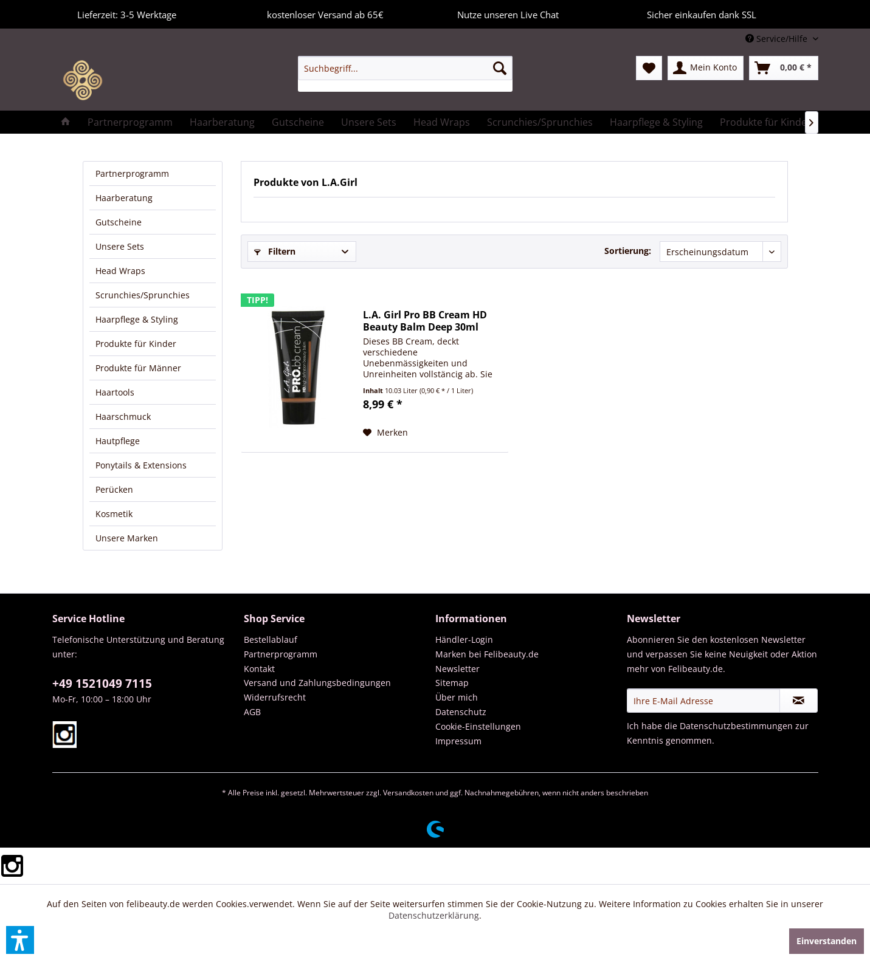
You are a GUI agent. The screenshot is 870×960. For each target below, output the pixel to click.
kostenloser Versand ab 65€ (313, 13)
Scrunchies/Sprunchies (142, 295)
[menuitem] (405, 74)
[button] (20, 940)
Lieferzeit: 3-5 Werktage (114, 13)
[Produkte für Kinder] (765, 122)
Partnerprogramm (132, 173)
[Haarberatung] (222, 122)
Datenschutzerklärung (433, 915)
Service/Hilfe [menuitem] (777, 38)
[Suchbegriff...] (405, 68)
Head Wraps (120, 270)
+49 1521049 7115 (102, 683)
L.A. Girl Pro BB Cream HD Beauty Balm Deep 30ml (425, 321)
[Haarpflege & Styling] (656, 122)
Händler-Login (464, 639)
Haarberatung (124, 198)
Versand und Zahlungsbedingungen (317, 682)
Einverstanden (826, 941)
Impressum (458, 741)
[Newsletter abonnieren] (798, 700)
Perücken (114, 489)
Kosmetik (114, 513)
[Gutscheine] (298, 122)
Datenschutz (460, 712)
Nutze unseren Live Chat (495, 13)
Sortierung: (627, 250)
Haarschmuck (123, 416)
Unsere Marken (126, 538)
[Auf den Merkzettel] (385, 432)
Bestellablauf (270, 639)
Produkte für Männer (138, 368)
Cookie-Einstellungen (478, 726)
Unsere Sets (119, 246)
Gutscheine (118, 222)
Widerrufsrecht (275, 697)
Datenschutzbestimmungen (736, 726)
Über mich (456, 697)
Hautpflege (117, 441)
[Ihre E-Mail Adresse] (703, 700)
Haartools (114, 392)
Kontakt (259, 668)
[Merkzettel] (649, 68)
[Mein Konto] (706, 68)
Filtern (274, 251)
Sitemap (452, 682)
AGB (252, 712)
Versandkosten (408, 792)
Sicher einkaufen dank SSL (689, 13)
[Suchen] (500, 68)
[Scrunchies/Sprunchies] (539, 122)
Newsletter (457, 668)
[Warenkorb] (783, 68)
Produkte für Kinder (135, 343)
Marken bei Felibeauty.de (487, 654)
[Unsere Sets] (369, 122)
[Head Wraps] (441, 122)
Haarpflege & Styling (136, 319)
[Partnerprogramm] (130, 122)
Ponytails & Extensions (141, 465)
